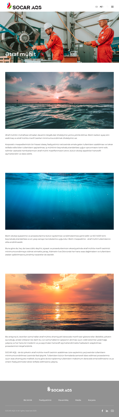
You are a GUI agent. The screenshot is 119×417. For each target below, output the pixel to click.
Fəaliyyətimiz (45, 400)
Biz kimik (28, 400)
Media (78, 400)
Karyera (92, 400)
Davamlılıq (63, 400)
